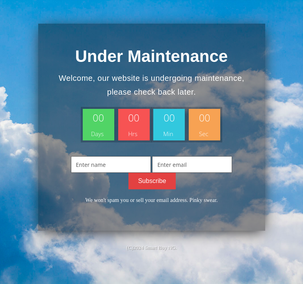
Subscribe (152, 181)
